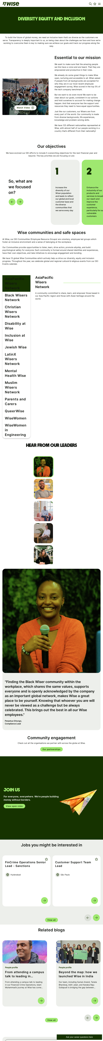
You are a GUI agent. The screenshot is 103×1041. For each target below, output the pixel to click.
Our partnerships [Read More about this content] (51, 718)
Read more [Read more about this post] (41, 969)
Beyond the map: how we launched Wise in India (78, 943)
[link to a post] (24, 920)
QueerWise (12, 384)
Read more (44, 869)
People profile (11, 936)
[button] (90, 4)
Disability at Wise (16, 313)
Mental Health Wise (14, 351)
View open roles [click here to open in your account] (14, 775)
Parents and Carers (12, 374)
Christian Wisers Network (15, 303)
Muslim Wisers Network (14, 363)
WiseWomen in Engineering (14, 403)
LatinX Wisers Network (14, 339)
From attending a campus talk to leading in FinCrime (24, 943)
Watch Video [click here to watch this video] (23, 107)
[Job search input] (51, 1011)
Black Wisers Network (13, 291)
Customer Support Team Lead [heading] (73, 833)
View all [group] (51, 889)
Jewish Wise (13, 329)
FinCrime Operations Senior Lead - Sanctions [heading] (25, 833)
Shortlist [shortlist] (46, 828)
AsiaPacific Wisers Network (17, 280)
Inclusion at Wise (16, 321)
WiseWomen (13, 392)
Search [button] (96, 1011)
